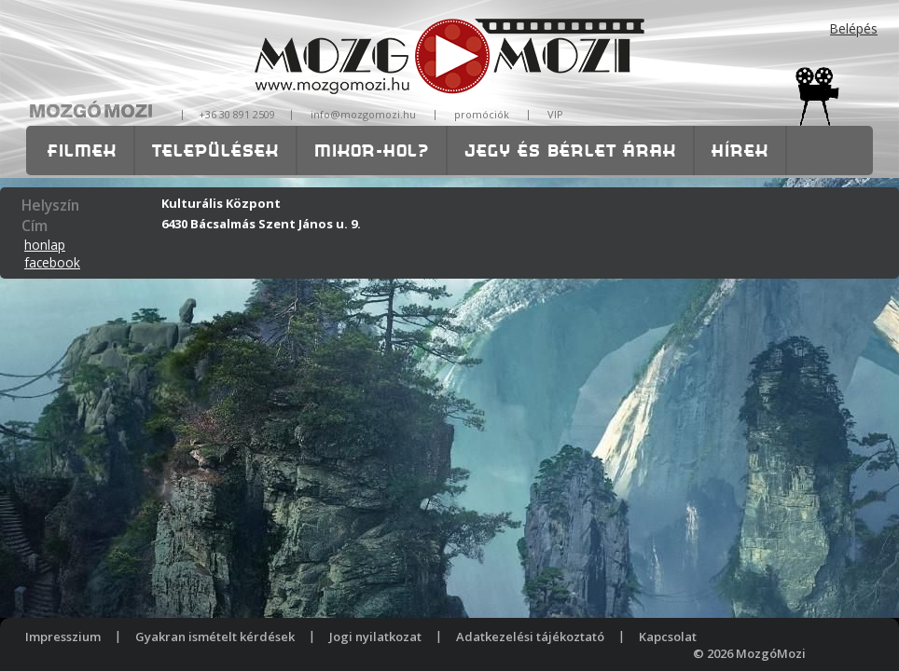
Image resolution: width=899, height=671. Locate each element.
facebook (52, 262)
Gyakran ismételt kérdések (215, 636)
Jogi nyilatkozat (375, 636)
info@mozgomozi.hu (363, 114)
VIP (555, 114)
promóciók (481, 114)
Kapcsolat (668, 636)
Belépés (854, 28)
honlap (44, 244)
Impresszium (63, 636)
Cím (34, 225)
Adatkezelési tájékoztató (530, 636)
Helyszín (50, 205)
